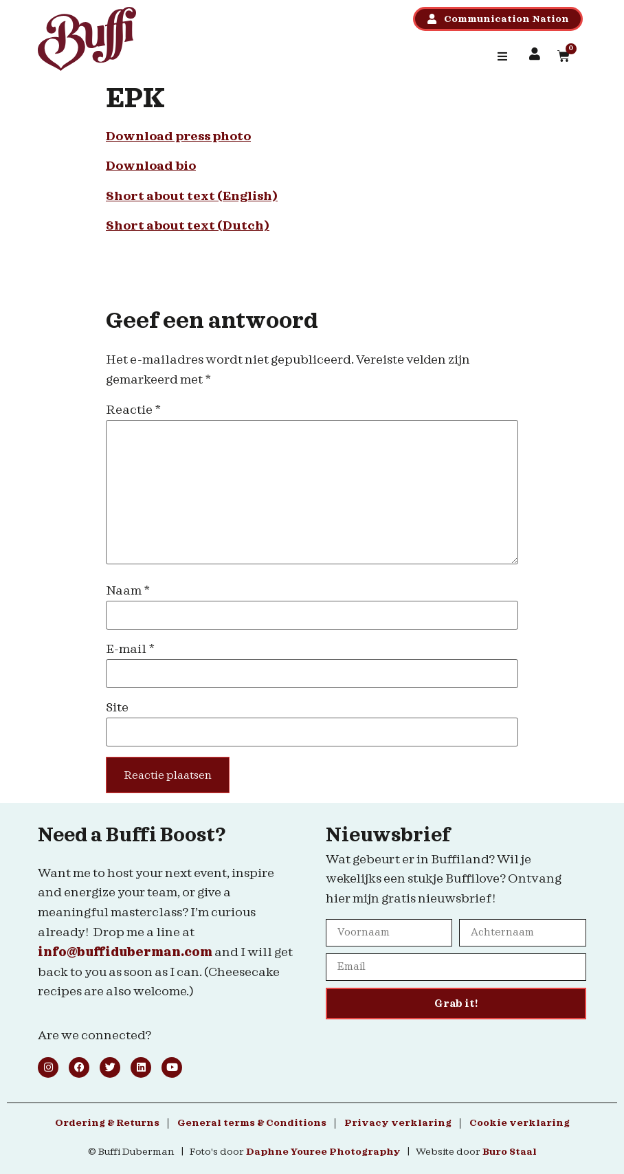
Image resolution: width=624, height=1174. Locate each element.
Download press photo (178, 136)
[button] (502, 56)
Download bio (151, 166)
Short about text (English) (192, 196)
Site (117, 707)
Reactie (133, 410)
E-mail (130, 649)
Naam (128, 591)
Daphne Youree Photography (323, 1152)
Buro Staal (509, 1152)
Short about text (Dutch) (187, 226)
